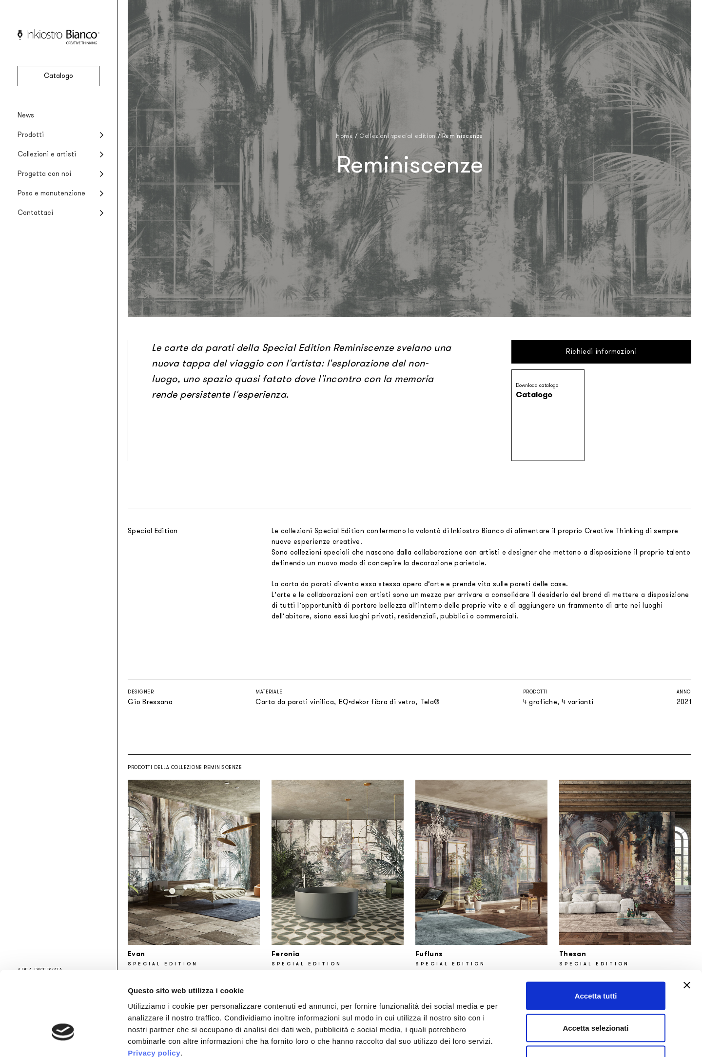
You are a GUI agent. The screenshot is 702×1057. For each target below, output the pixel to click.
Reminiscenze (462, 136)
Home (344, 136)
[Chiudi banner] (686, 918)
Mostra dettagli (513, 1038)
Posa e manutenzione (51, 193)
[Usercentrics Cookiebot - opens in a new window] (63, 1038)
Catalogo (58, 75)
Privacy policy (154, 985)
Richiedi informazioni (601, 351)
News (26, 115)
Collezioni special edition (397, 136)
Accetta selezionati (595, 961)
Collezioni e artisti (47, 154)
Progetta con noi (44, 173)
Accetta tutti (596, 929)
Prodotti (31, 134)
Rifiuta (596, 993)
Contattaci (35, 212)
